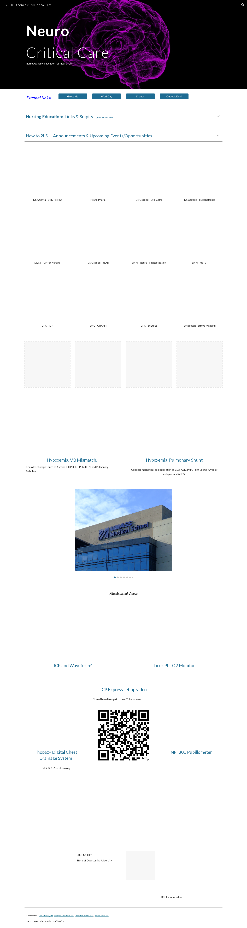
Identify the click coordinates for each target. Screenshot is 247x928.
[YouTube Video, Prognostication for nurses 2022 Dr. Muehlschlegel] (149, 235)
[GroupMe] (72, 96)
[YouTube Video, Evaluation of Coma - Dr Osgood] (149, 172)
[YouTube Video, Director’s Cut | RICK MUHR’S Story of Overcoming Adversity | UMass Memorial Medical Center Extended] (55, 865)
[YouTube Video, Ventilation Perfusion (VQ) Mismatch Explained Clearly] (73, 427)
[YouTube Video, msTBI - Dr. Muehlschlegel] (199, 235)
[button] (243, 5)
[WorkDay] (106, 96)
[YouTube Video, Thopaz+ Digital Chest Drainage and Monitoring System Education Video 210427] (56, 715)
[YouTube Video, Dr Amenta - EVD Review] (47, 172)
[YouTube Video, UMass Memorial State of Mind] (149, 815)
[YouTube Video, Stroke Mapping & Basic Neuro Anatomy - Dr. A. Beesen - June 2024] (199, 298)
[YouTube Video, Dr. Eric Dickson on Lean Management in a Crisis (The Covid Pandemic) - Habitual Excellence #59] (47, 815)
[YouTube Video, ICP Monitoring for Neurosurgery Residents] (73, 633)
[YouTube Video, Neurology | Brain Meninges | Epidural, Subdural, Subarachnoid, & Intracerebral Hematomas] (98, 815)
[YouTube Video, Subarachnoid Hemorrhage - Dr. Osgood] (98, 235)
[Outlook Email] (174, 96)
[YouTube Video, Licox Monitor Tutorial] (174, 633)
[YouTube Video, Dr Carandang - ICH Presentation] (47, 298)
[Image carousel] (123, 533)
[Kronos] (140, 96)
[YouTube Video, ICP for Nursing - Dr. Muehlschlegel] (47, 235)
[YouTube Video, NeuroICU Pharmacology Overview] (98, 172)
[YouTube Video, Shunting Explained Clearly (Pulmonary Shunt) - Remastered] (174, 427)
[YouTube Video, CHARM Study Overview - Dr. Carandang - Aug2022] (98, 298)
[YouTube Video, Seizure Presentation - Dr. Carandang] (149, 298)
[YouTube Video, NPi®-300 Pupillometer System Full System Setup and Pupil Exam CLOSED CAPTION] (191, 715)
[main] (107, 44)
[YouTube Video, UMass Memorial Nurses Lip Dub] (199, 815)
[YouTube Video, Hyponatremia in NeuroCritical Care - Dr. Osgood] (199, 172)
